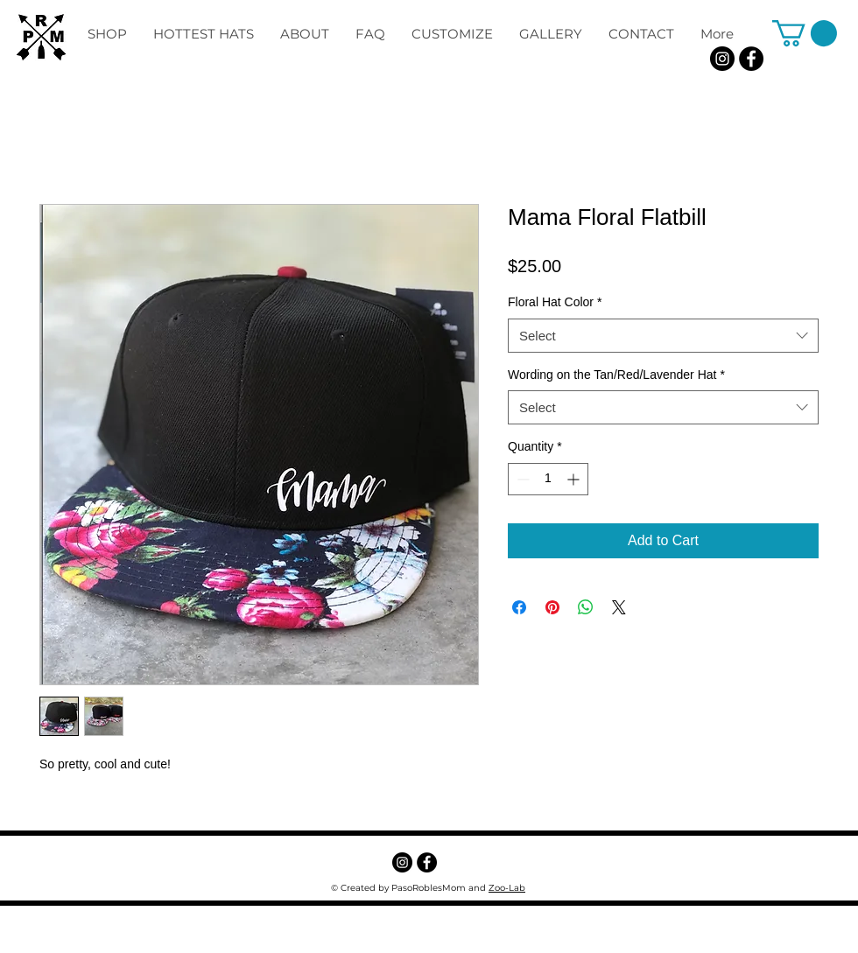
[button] (804, 33)
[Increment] (575, 479)
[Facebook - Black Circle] (751, 58)
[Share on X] (618, 607)
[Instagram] (722, 58)
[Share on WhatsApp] (585, 607)
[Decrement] (521, 479)
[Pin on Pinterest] (552, 607)
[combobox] (663, 336)
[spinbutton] (548, 479)
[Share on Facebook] (519, 607)
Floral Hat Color (554, 302)
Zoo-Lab (507, 887)
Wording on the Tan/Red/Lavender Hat (616, 375)
